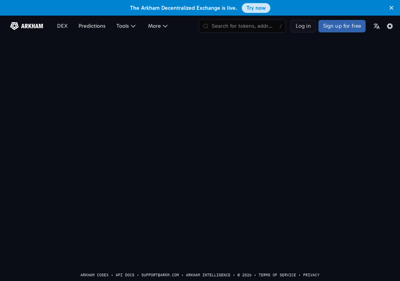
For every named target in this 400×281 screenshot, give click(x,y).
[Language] (376, 26)
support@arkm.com (160, 274)
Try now (256, 8)
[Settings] (390, 26)
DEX (62, 26)
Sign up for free (342, 26)
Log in (303, 26)
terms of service (277, 274)
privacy (311, 274)
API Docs (125, 274)
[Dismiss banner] (391, 7)
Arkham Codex (94, 274)
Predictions (92, 26)
